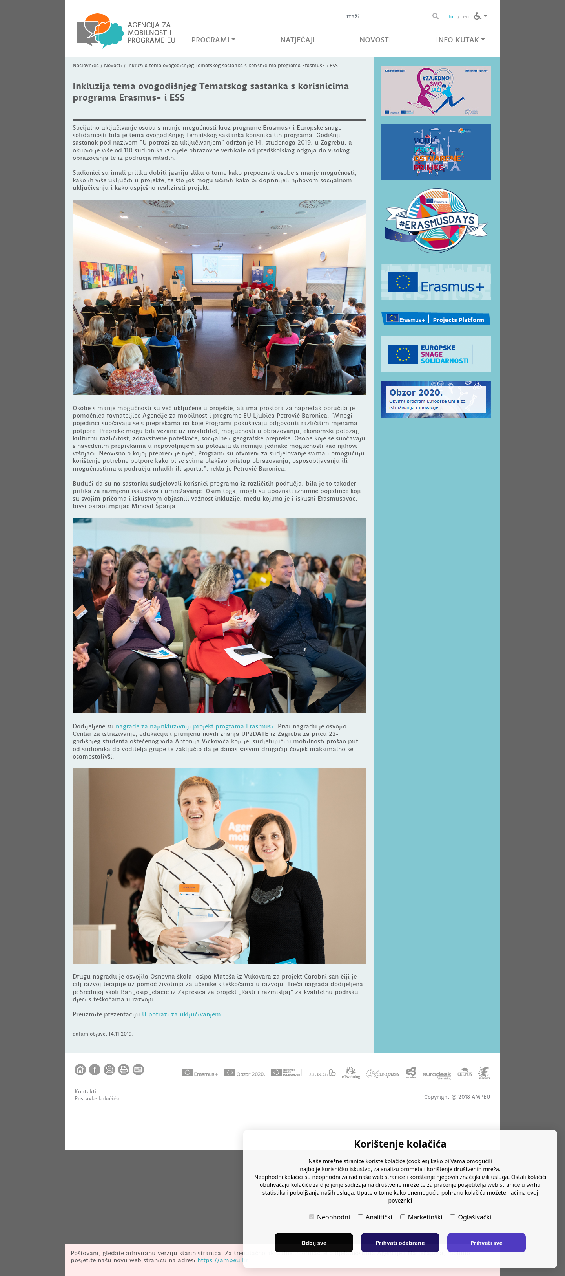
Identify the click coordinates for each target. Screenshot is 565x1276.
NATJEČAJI (297, 40)
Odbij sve (313, 1243)
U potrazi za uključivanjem (181, 1140)
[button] (480, 16)
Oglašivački (470, 1217)
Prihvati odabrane (400, 1243)
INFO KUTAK (460, 40)
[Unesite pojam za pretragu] (383, 16)
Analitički (375, 1217)
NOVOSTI (375, 40)
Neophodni (329, 1217)
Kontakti (86, 1217)
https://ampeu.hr (222, 1260)
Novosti (113, 191)
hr (451, 16)
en (466, 16)
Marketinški (421, 1217)
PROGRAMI (213, 40)
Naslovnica (86, 191)
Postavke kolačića (97, 1224)
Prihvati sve (486, 1243)
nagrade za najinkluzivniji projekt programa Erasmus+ (195, 852)
